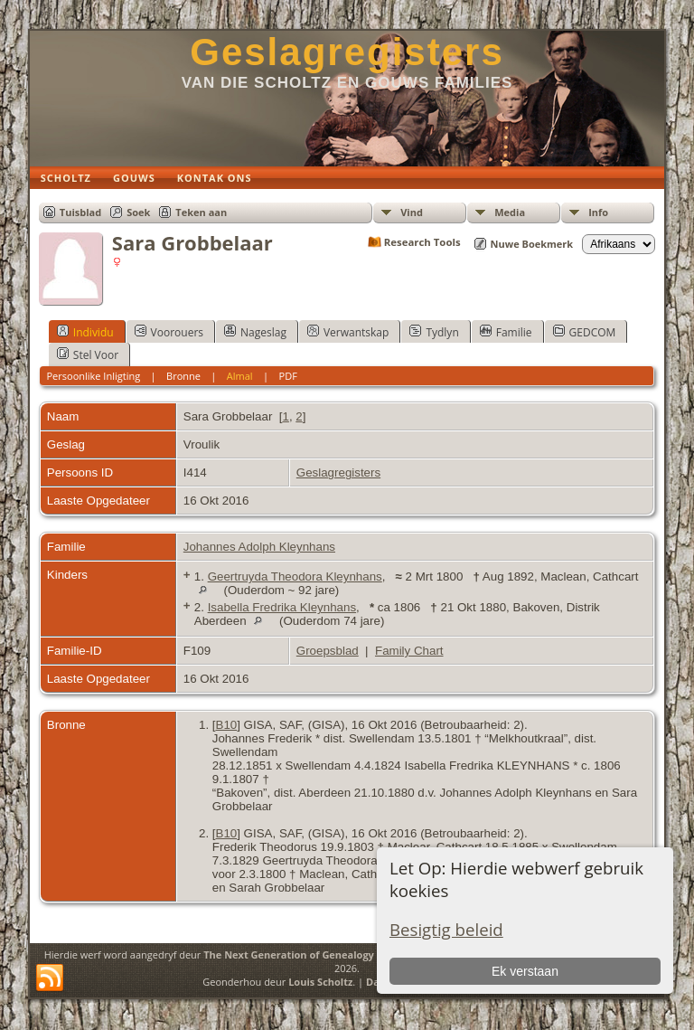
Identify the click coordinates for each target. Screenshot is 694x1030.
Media (509, 212)
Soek (138, 212)
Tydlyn (433, 332)
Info (598, 212)
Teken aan (201, 212)
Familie (506, 332)
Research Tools (422, 242)
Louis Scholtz (320, 981)
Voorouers (169, 332)
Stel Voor (87, 354)
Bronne (183, 376)
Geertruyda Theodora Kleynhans (295, 576)
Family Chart (409, 650)
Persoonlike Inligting (93, 376)
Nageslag (255, 332)
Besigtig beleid (446, 929)
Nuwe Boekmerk (532, 243)
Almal (240, 376)
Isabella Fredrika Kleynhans (282, 607)
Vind (411, 212)
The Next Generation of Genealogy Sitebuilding (319, 954)
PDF (288, 376)
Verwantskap (348, 332)
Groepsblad (327, 650)
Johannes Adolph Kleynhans (259, 546)
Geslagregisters (347, 52)
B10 (227, 725)
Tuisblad (80, 212)
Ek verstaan (525, 971)
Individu (85, 332)
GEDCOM (584, 332)
